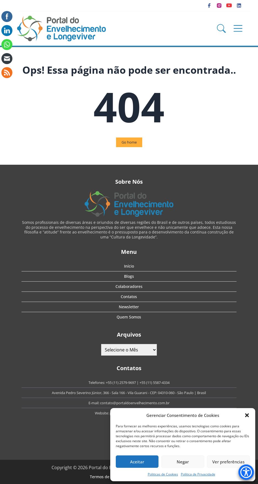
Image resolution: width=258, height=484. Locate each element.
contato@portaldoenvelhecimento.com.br (135, 402)
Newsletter (129, 306)
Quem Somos (129, 317)
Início (129, 266)
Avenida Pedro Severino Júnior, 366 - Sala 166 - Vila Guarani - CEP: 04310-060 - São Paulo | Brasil (129, 392)
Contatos (129, 296)
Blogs (129, 276)
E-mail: (94, 402)
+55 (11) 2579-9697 (121, 382)
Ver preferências (228, 461)
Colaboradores (129, 286)
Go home (129, 142)
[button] (247, 415)
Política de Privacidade (198, 474)
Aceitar (137, 461)
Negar (183, 461)
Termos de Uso (103, 476)
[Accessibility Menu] (246, 472)
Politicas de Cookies (163, 474)
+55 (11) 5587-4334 (154, 382)
